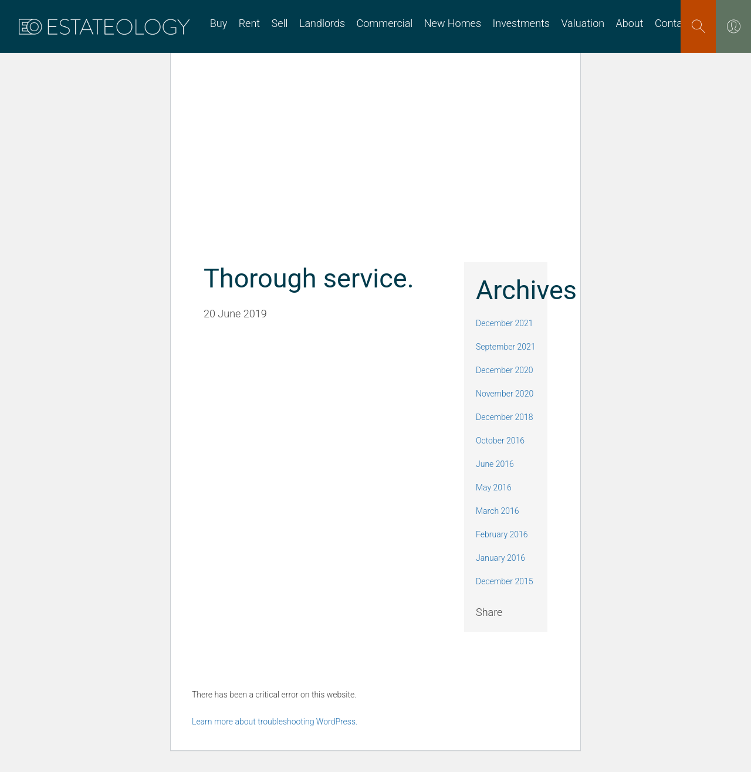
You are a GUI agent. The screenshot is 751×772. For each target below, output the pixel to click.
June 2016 (495, 464)
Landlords (322, 23)
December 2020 (504, 370)
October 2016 (500, 440)
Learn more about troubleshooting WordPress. (274, 721)
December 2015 (504, 581)
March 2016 (497, 511)
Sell (279, 23)
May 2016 (494, 487)
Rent (249, 23)
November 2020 (504, 393)
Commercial (385, 23)
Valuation (582, 23)
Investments (521, 23)
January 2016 (500, 558)
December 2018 (504, 417)
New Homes (452, 23)
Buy (218, 23)
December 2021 (504, 323)
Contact (673, 23)
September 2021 (506, 346)
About (630, 23)
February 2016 (502, 534)
